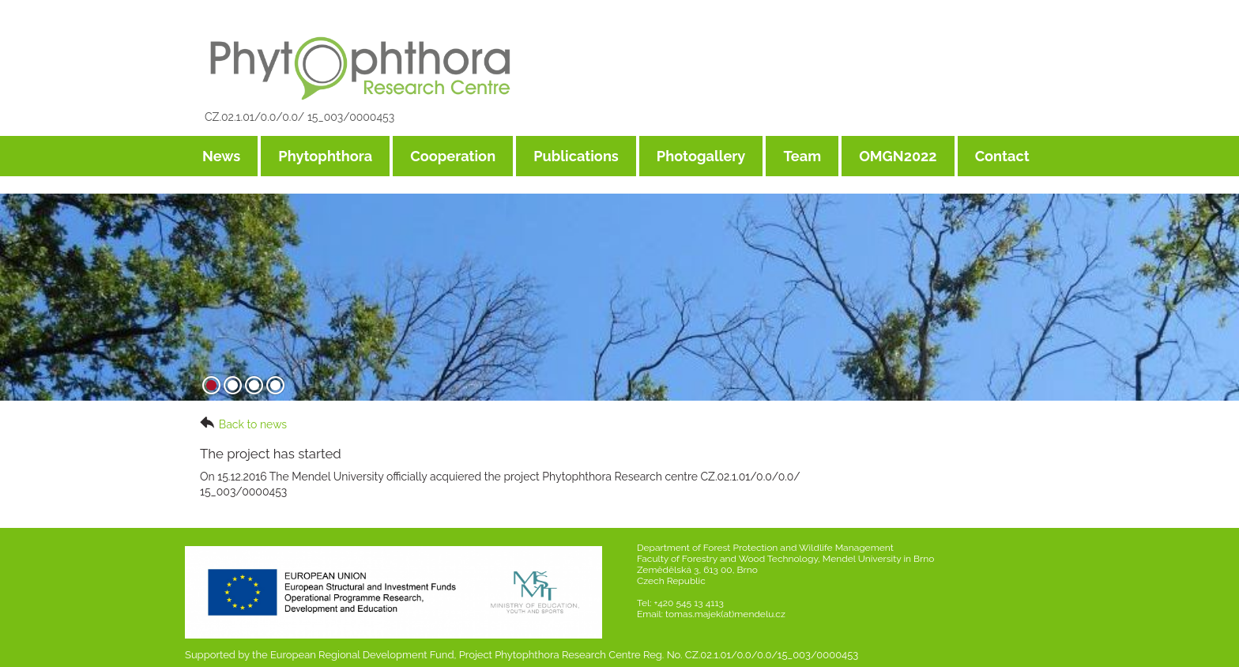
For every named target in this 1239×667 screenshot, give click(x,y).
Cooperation (452, 156)
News (221, 156)
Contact (1002, 156)
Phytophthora (325, 156)
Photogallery (701, 156)
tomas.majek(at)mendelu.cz (725, 614)
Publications (576, 156)
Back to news (243, 423)
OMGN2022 (898, 156)
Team (802, 156)
